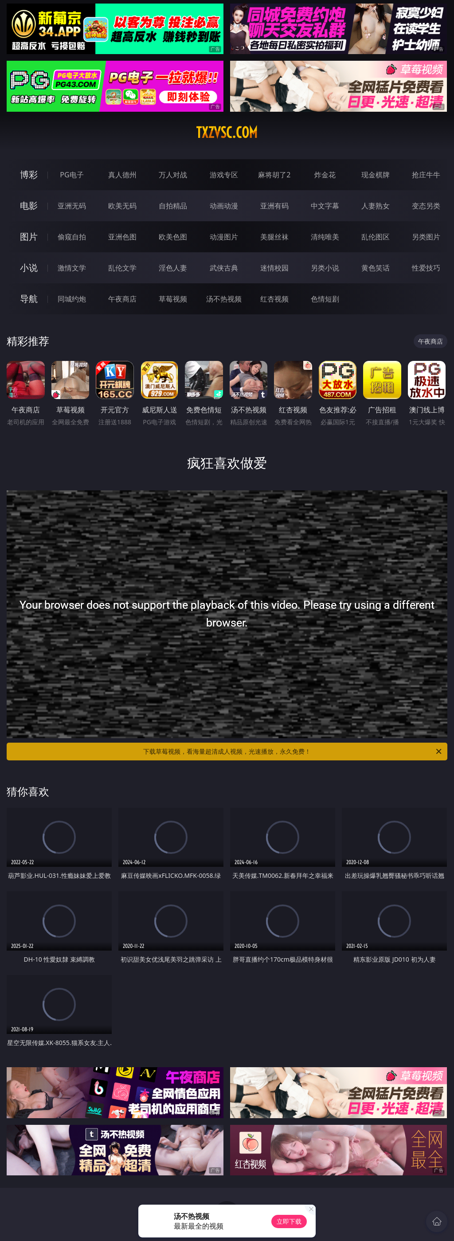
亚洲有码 (274, 206)
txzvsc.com (227, 132)
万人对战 (173, 175)
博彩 (29, 174)
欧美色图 (173, 237)
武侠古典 (224, 268)
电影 (29, 205)
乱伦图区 (375, 237)
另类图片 (426, 237)
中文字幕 (325, 206)
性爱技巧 (426, 268)
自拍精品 (173, 206)
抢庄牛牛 (426, 175)
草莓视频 (173, 299)
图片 (29, 237)
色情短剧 (325, 299)
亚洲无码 (72, 206)
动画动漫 (224, 206)
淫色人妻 (173, 268)
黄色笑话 (375, 268)
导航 (29, 299)
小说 (29, 268)
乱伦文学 (122, 268)
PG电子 (71, 175)
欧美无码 (122, 206)
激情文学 (72, 268)
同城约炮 (72, 299)
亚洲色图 (122, 237)
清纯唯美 (325, 237)
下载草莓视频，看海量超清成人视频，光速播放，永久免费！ (293, 751)
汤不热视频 (224, 299)
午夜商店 (122, 299)
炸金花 (325, 175)
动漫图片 (224, 237)
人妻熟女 (375, 206)
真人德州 (122, 175)
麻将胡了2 (274, 175)
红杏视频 (274, 299)
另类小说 (325, 268)
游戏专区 (224, 175)
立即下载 (289, 1221)
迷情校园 (274, 268)
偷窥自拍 (72, 237)
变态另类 (426, 206)
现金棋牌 (375, 175)
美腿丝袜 (274, 237)
